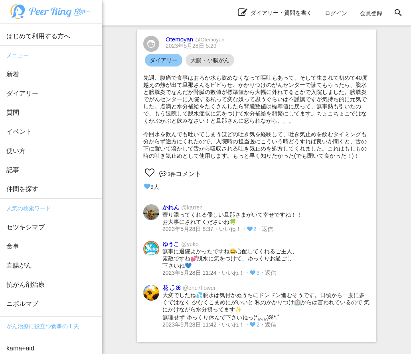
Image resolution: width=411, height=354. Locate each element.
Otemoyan (195, 39)
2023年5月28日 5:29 (191, 46)
